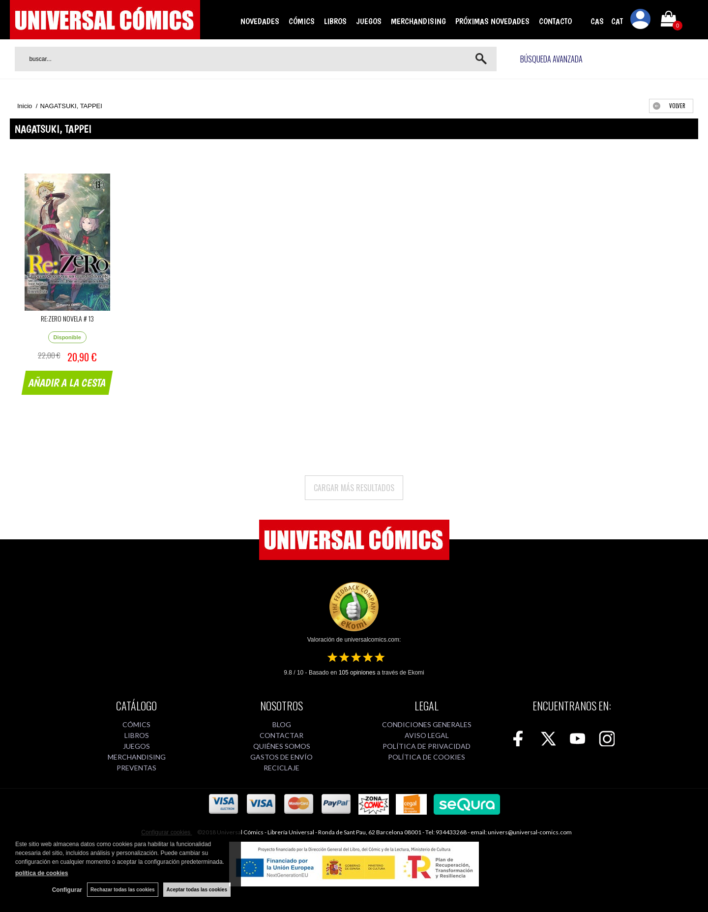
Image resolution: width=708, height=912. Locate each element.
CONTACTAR (281, 735)
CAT (617, 21)
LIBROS (335, 21)
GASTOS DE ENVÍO (281, 757)
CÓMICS (302, 21)
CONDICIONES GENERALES (427, 724)
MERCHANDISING (418, 21)
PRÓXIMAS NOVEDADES (492, 21)
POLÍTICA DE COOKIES (426, 757)
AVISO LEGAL (427, 735)
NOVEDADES (259, 21)
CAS (597, 21)
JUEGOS (369, 21)
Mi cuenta (640, 20)
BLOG (281, 724)
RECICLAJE (281, 768)
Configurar (67, 889)
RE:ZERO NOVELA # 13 (67, 318)
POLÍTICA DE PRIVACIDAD (427, 746)
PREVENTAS (136, 768)
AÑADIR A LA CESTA (67, 382)
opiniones (357, 672)
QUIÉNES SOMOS (281, 746)
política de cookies (41, 873)
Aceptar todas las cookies (197, 889)
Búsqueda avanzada (551, 59)
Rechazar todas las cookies (122, 889)
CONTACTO (555, 21)
